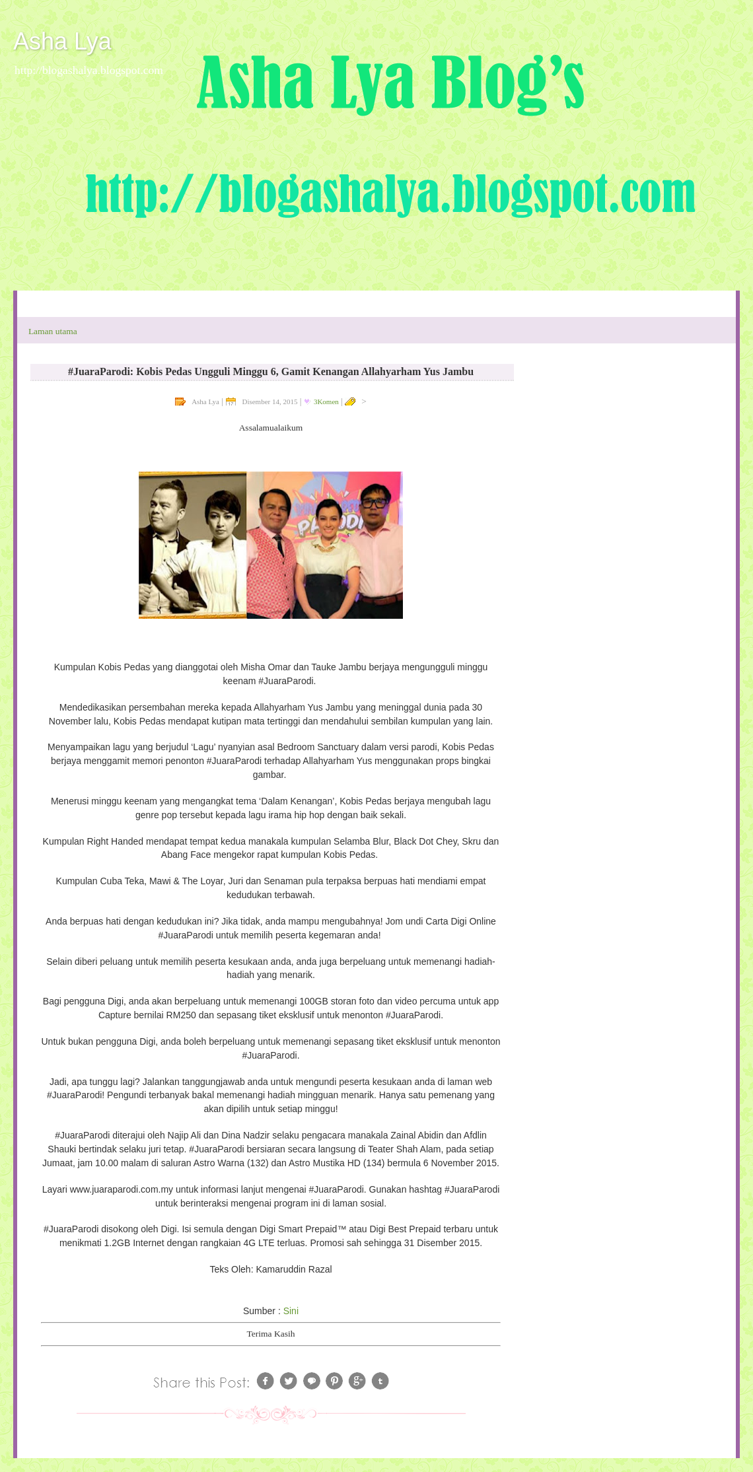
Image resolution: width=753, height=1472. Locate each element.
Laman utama (52, 331)
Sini (291, 1311)
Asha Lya (62, 41)
